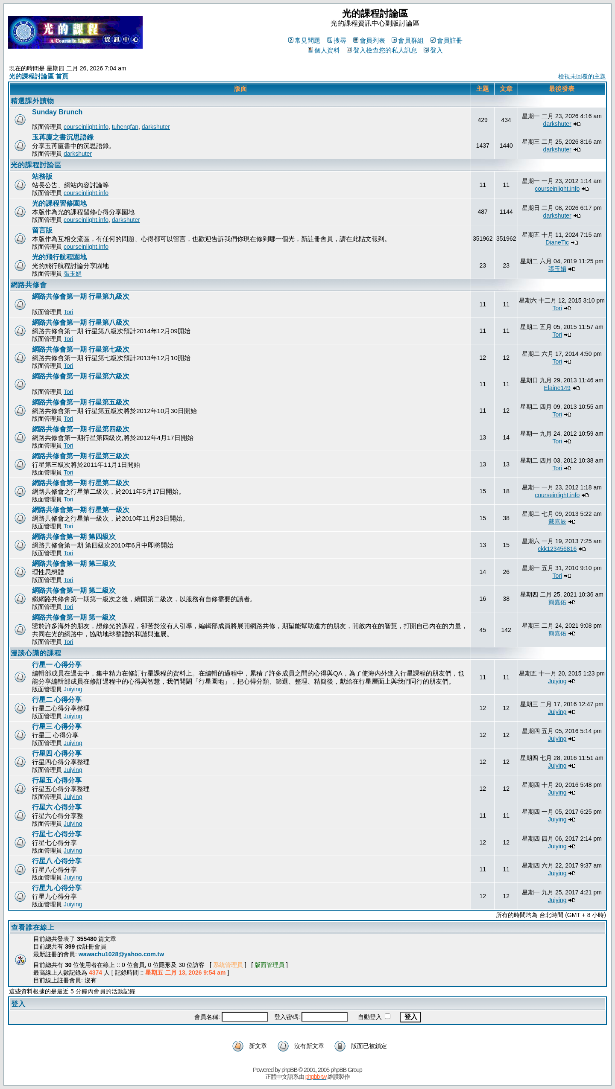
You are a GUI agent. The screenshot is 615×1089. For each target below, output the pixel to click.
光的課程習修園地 (59, 203)
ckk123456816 (557, 548)
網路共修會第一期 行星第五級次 (80, 402)
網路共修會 (29, 284)
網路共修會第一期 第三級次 (74, 563)
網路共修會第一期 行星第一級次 (80, 509)
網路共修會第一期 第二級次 (74, 590)
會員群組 (408, 40)
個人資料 (324, 50)
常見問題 (304, 40)
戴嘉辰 (557, 521)
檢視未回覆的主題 (582, 76)
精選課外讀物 (32, 101)
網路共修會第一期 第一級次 (74, 617)
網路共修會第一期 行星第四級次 (80, 429)
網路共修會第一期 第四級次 (74, 536)
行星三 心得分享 (57, 726)
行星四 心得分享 (57, 753)
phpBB (289, 1069)
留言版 (42, 230)
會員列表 (369, 40)
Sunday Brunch (57, 112)
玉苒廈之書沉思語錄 (63, 137)
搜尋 (336, 40)
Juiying (73, 689)
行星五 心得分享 (57, 780)
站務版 (42, 176)
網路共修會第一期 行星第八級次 (80, 322)
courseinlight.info (86, 126)
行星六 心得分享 (57, 807)
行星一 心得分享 (57, 664)
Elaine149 (557, 387)
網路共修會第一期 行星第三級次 (80, 456)
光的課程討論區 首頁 (38, 76)
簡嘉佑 (557, 602)
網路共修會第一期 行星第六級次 (80, 376)
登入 (433, 50)
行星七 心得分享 (57, 834)
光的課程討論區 (36, 165)
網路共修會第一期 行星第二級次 (80, 482)
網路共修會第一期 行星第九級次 (80, 296)
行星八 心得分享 (57, 861)
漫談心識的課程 (36, 653)
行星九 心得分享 (57, 887)
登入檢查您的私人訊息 (382, 50)
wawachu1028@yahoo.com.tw (121, 954)
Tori (68, 312)
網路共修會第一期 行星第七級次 (80, 349)
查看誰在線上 (33, 927)
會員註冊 (446, 40)
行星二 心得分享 (57, 699)
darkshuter (156, 126)
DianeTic (557, 242)
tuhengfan (125, 126)
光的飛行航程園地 (59, 257)
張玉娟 (73, 273)
